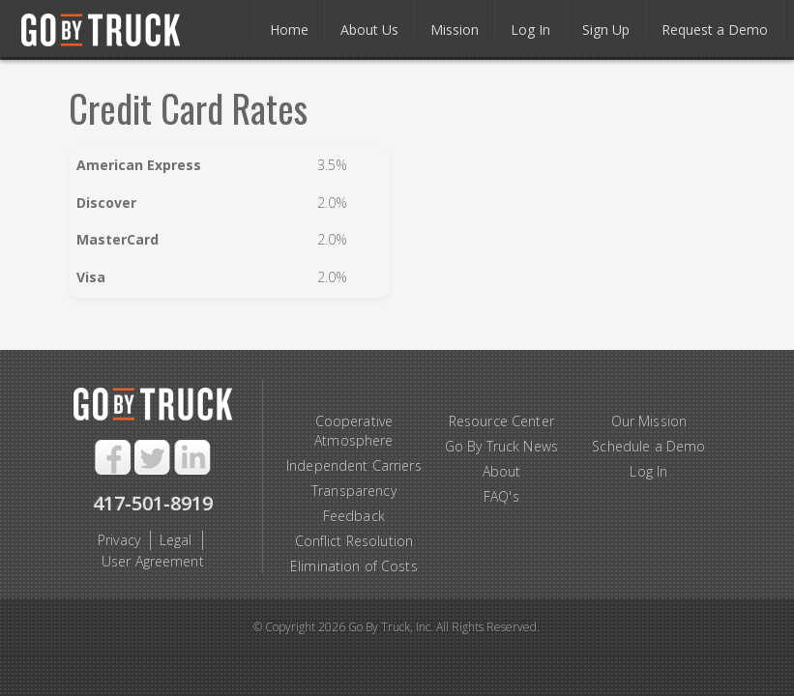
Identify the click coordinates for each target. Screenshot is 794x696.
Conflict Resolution (354, 541)
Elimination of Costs (354, 566)
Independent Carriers (354, 465)
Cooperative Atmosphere (353, 431)
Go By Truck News (501, 446)
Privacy (119, 540)
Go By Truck (110, 31)
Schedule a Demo (648, 446)
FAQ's (501, 496)
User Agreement (153, 561)
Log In (648, 471)
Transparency (354, 490)
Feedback (354, 516)
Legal (176, 540)
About (502, 471)
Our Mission (649, 421)
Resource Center (501, 421)
